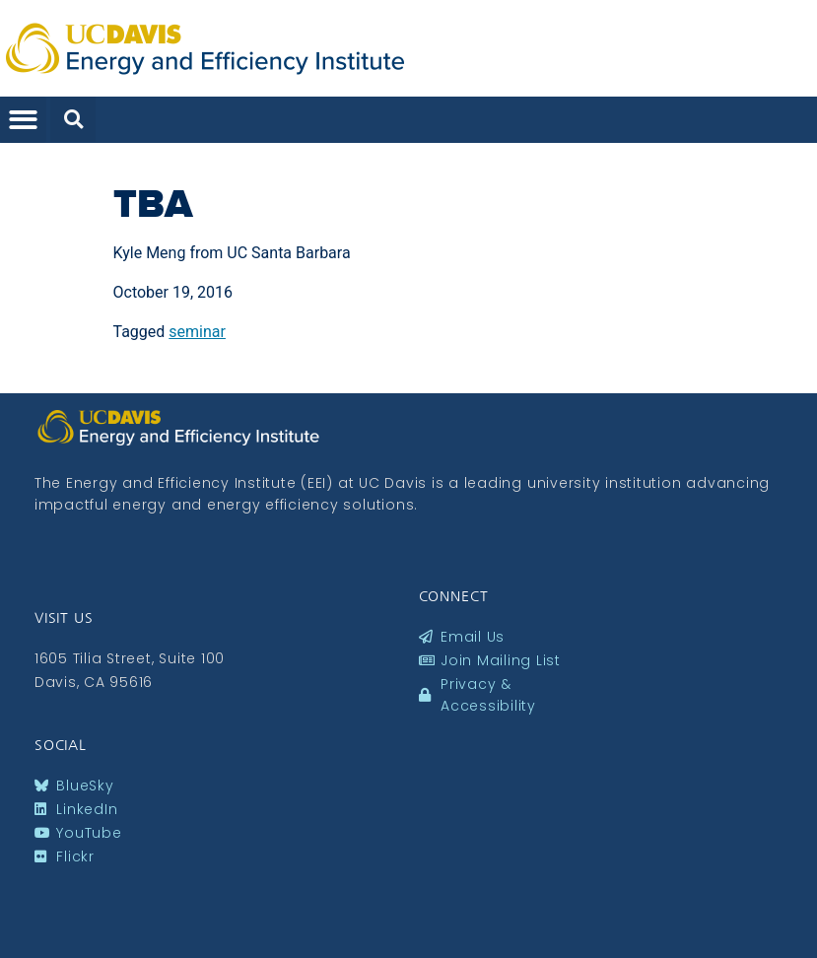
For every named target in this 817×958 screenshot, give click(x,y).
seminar (197, 331)
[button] (23, 120)
